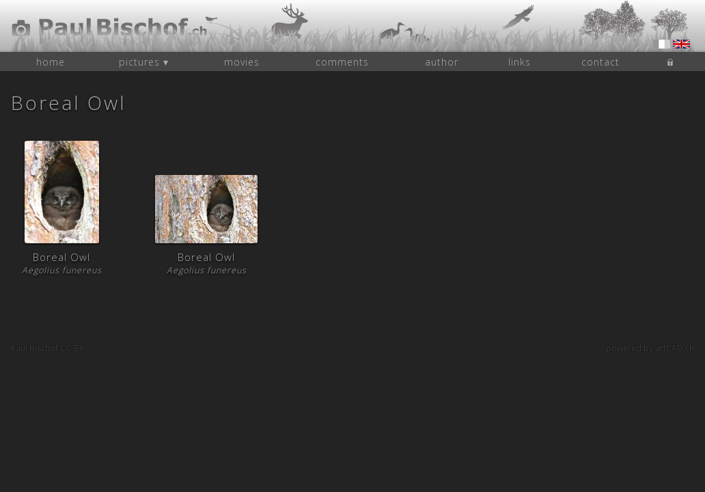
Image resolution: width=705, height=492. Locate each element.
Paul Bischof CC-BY (47, 348)
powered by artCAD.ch (650, 348)
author (441, 61)
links (519, 61)
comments (342, 61)
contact (600, 61)
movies (242, 61)
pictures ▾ (144, 61)
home (50, 61)
